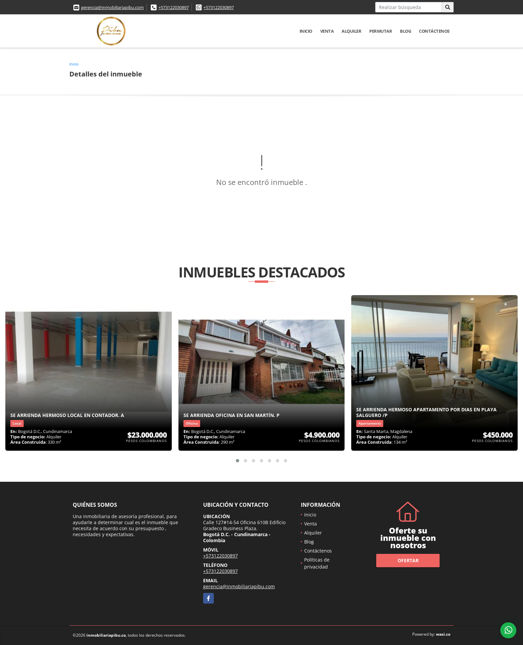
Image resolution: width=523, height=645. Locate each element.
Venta (327, 31)
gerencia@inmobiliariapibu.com (112, 7)
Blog (405, 31)
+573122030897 (173, 7)
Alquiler (351, 31)
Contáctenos (434, 31)
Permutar (380, 31)
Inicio (306, 31)
